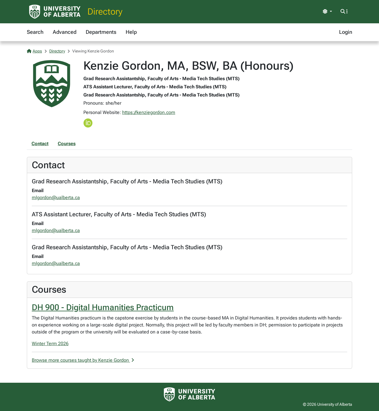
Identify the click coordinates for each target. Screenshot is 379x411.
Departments (101, 32)
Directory (104, 11)
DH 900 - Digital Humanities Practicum (103, 307)
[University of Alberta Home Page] (55, 12)
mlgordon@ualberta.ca (56, 197)
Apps (34, 51)
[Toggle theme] (327, 11)
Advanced (64, 32)
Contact (39, 143)
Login (345, 32)
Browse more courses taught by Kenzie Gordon (83, 360)
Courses (67, 143)
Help (131, 32)
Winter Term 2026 (50, 343)
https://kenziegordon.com (148, 112)
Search (35, 32)
